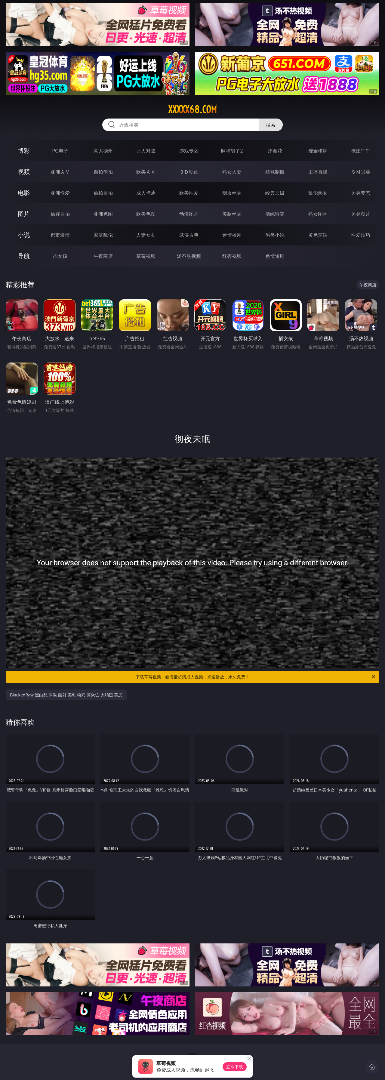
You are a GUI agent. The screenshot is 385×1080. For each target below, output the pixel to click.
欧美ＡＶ (146, 171)
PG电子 (60, 150)
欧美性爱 (189, 193)
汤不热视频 (189, 256)
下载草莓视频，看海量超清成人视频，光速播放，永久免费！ (256, 676)
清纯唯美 (275, 214)
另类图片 (360, 214)
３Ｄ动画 (189, 171)
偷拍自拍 (103, 193)
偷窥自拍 (60, 214)
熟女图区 (318, 214)
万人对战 (146, 150)
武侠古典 (189, 235)
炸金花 (275, 150)
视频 (24, 172)
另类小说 (275, 235)
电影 (24, 193)
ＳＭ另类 (360, 171)
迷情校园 (232, 235)
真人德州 (103, 150)
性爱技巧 (360, 235)
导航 (24, 256)
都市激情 (60, 235)
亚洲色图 (103, 214)
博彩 (24, 151)
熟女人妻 (232, 171)
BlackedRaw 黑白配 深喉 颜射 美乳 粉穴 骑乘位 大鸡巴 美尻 (66, 695)
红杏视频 (232, 256)
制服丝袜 (232, 193)
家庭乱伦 (103, 235)
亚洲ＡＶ (60, 171)
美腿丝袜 (232, 214)
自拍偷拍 (103, 171)
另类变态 (360, 193)
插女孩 (60, 256)
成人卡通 (146, 193)
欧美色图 (146, 214)
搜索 (271, 125)
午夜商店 (103, 256)
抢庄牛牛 (360, 150)
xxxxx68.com (192, 109)
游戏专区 (189, 150)
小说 (24, 235)
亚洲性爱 (60, 193)
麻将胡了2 (232, 150)
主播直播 (318, 171)
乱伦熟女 (318, 193)
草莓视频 (146, 256)
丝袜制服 (275, 171)
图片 (24, 214)
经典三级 (275, 193)
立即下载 (234, 1066)
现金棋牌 (318, 150)
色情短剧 (275, 256)
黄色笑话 (318, 235)
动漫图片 (189, 214)
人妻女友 (146, 235)
